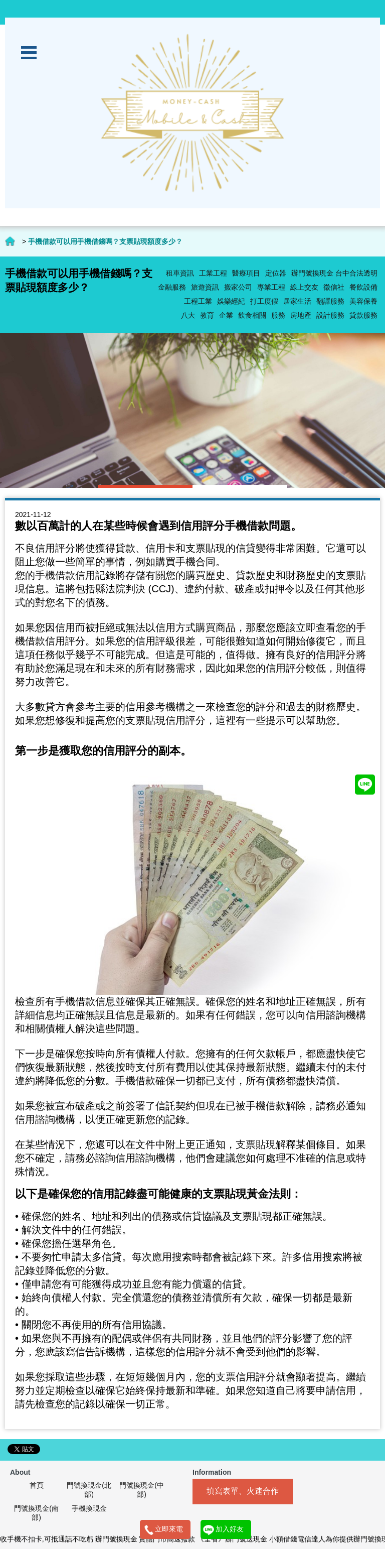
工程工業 (198, 301)
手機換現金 (89, 1508)
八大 (188, 315)
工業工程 (213, 273)
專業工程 (271, 287)
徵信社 (333, 287)
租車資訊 (180, 273)
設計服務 (330, 315)
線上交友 (304, 287)
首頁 (37, 1485)
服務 (278, 315)
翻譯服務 (330, 301)
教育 (207, 315)
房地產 (300, 315)
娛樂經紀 (231, 301)
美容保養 (363, 301)
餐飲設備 (363, 287)
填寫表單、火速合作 (243, 1491)
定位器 (275, 273)
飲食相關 (252, 315)
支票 (226, 1376)
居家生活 (297, 301)
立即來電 (169, 1529)
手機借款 (55, 575)
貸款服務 (363, 315)
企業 (226, 315)
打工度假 (264, 301)
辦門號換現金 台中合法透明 (334, 273)
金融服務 (172, 287)
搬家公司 (238, 287)
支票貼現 (256, 1144)
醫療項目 (246, 273)
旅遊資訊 (205, 287)
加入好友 (230, 1529)
